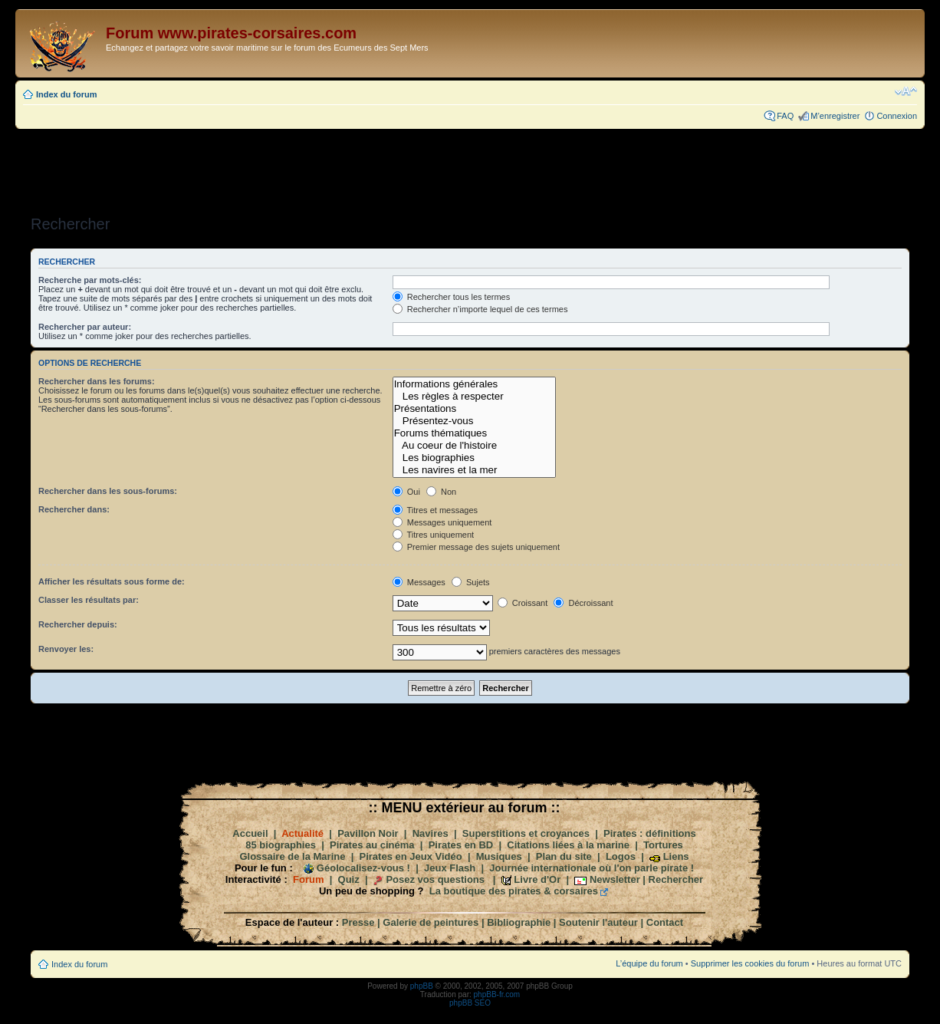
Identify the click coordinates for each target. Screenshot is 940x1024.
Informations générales (474, 384)
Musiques (499, 856)
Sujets (471, 582)
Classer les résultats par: (88, 599)
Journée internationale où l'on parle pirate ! (591, 868)
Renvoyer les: (66, 649)
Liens (676, 856)
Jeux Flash (449, 868)
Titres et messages (435, 510)
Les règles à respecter (474, 396)
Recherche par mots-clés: (90, 280)
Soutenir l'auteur (598, 922)
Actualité (302, 833)
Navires (430, 833)
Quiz (349, 879)
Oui (406, 491)
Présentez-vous (474, 421)
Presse (358, 922)
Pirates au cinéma (372, 845)
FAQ (785, 115)
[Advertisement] (470, 167)
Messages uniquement (442, 522)
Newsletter (615, 879)
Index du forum (66, 94)
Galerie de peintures (430, 922)
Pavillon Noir (367, 833)
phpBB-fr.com (497, 994)
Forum (308, 879)
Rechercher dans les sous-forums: (107, 491)
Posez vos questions (435, 879)
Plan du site (564, 856)
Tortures (663, 845)
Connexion (896, 115)
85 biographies (280, 845)
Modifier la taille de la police (906, 91)
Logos (621, 856)
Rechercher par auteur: (84, 326)
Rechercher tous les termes (452, 296)
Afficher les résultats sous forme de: (111, 581)
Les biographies (474, 458)
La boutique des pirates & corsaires (513, 891)
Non (441, 491)
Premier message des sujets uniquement (476, 547)
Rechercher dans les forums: (96, 381)
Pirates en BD (461, 845)
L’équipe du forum (649, 963)
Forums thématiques (474, 433)
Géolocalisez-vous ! (363, 868)
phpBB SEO (470, 1003)
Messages (419, 582)
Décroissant (583, 602)
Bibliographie (519, 922)
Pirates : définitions (649, 833)
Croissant (523, 602)
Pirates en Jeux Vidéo (411, 856)
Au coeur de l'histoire (474, 446)
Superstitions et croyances (526, 833)
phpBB (421, 986)
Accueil (250, 833)
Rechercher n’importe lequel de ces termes (480, 309)
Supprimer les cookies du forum (750, 963)
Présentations (474, 409)
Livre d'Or (537, 879)
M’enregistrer (834, 115)
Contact (664, 922)
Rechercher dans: (74, 509)
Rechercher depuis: (77, 624)
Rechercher (676, 879)
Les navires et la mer (474, 470)
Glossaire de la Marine (292, 856)
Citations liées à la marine (568, 845)
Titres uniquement (434, 534)
